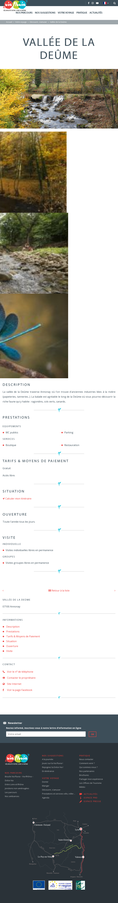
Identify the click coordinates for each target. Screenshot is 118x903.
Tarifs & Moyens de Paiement (23, 636)
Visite (9, 651)
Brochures (84, 775)
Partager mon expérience (91, 779)
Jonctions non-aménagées (17, 788)
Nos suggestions (45, 13)
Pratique (81, 13)
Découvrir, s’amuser (38, 22)
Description (13, 626)
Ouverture (12, 646)
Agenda (45, 797)
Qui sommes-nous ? (88, 767)
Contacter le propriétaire (19, 677)
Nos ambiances (12, 796)
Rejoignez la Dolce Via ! (52, 767)
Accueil (9, 22)
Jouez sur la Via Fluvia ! (52, 763)
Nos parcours (24, 13)
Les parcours (11, 792)
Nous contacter (86, 759)
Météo (82, 787)
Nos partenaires (86, 771)
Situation (11, 641)
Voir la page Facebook (17, 690)
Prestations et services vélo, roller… (58, 793)
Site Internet (12, 684)
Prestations (13, 631)
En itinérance (48, 771)
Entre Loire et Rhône (14, 784)
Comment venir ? (87, 763)
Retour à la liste (59, 590)
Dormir (45, 781)
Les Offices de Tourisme (90, 783)
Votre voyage (66, 13)
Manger (45, 785)
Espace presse (92, 802)
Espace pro (90, 798)
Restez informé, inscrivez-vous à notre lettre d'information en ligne (43, 728)
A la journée (47, 759)
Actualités (95, 13)
